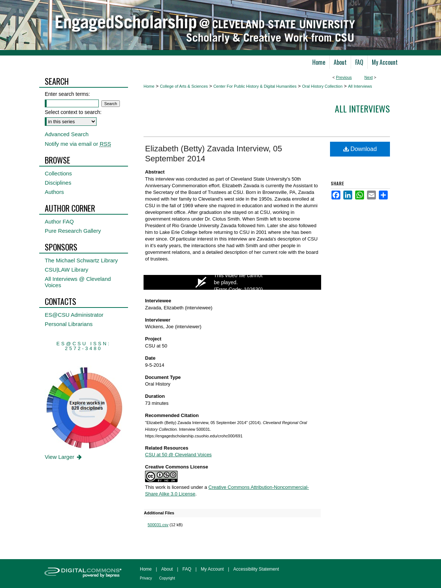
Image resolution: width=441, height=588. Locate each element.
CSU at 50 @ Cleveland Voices (178, 454)
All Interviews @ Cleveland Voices (78, 282)
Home (149, 86)
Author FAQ (59, 221)
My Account (212, 569)
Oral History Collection (322, 86)
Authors (54, 192)
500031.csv (158, 525)
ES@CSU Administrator (74, 315)
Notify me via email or (78, 144)
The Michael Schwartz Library (81, 260)
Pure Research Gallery (73, 231)
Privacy (146, 578)
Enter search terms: (67, 94)
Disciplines (58, 182)
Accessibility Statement (256, 569)
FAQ (186, 569)
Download (360, 149)
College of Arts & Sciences (184, 86)
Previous (344, 77)
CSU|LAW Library (66, 269)
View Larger (64, 457)
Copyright (167, 578)
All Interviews (360, 86)
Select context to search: (73, 112)
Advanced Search (66, 134)
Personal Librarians (68, 324)
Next (368, 77)
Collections (58, 173)
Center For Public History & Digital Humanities (255, 86)
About (167, 569)
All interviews (362, 108)
